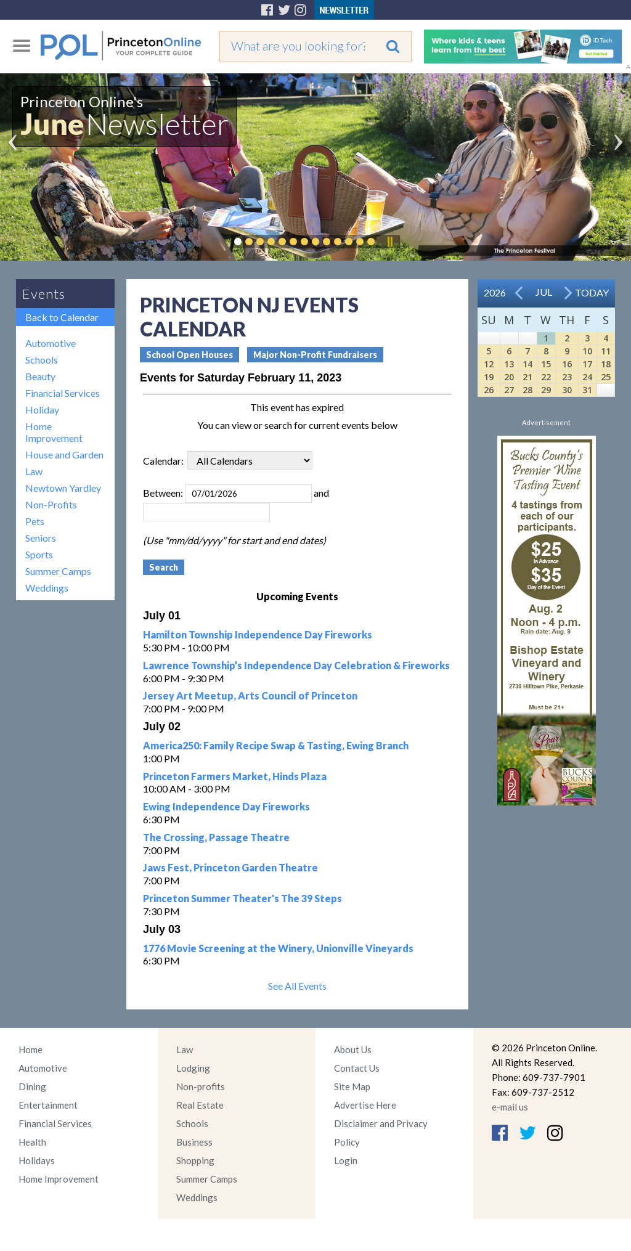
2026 (495, 292)
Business (194, 1141)
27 (509, 390)
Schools (41, 359)
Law (34, 471)
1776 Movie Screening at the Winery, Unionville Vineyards (278, 948)
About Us (353, 1049)
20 (509, 377)
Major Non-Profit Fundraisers (315, 354)
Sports (39, 554)
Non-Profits (51, 504)
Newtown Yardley (63, 488)
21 (527, 377)
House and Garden (64, 454)
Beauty (40, 376)
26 (489, 390)
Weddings (46, 587)
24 (587, 377)
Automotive (50, 343)
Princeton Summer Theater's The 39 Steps (242, 898)
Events (43, 293)
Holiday (42, 409)
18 (606, 364)
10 (587, 351)
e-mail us (510, 1106)
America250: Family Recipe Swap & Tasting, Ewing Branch (276, 745)
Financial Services (62, 393)
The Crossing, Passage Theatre (216, 837)
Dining (32, 1086)
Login (345, 1160)
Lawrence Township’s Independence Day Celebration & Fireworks (296, 665)
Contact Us (357, 1068)
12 (489, 364)
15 (546, 364)
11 (606, 351)
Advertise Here (365, 1104)
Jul (543, 292)
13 (509, 364)
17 (587, 364)
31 (587, 390)
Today (592, 292)
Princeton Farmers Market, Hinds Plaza (235, 776)
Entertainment (48, 1104)
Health (32, 1141)
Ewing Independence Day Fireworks (226, 806)
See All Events (297, 986)
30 (567, 390)
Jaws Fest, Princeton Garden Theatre (230, 867)
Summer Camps (58, 571)
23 (567, 377)
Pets (34, 521)
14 (527, 364)
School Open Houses (189, 354)
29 (546, 390)
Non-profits (200, 1086)
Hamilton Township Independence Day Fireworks (257, 634)
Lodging (193, 1068)
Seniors (40, 538)
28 (527, 390)
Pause (389, 241)
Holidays (36, 1160)
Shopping (195, 1160)
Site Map (352, 1086)
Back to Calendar (62, 317)
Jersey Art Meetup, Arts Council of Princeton (250, 695)
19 (489, 377)
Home (30, 1049)
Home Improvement (54, 432)
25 (606, 377)
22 (546, 377)
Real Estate (200, 1104)
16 (567, 364)
